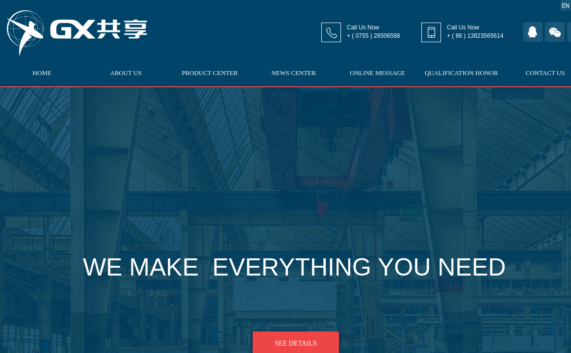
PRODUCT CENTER (209, 72)
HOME (41, 72)
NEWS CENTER (293, 72)
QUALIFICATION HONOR (461, 72)
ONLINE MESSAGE (377, 72)
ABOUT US (125, 72)
